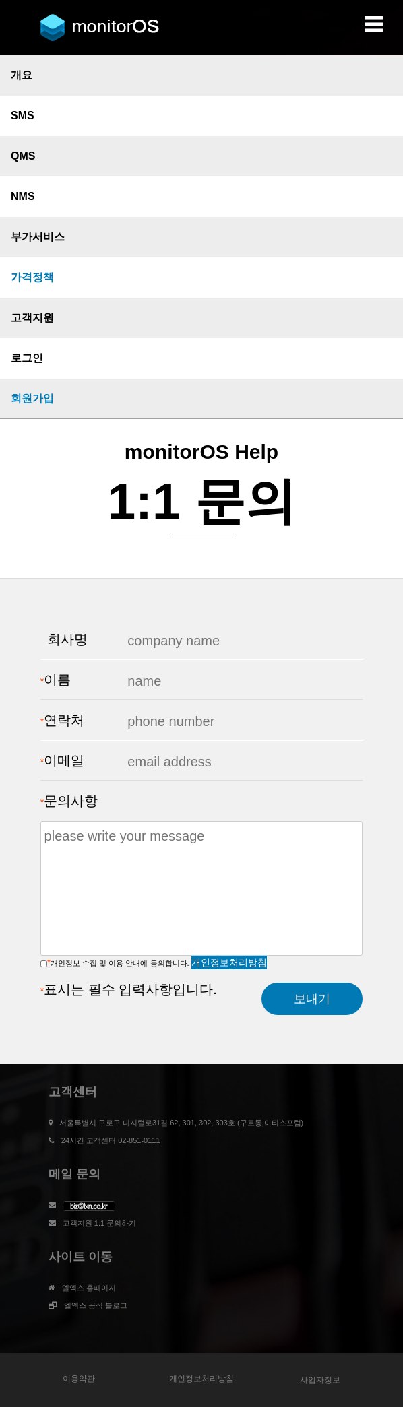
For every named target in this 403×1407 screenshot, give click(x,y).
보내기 (312, 999)
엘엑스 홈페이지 (89, 1288)
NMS (23, 196)
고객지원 (32, 317)
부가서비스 (38, 236)
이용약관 (79, 1378)
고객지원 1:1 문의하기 (99, 1223)
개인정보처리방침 (229, 962)
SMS (22, 115)
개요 (21, 75)
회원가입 (32, 398)
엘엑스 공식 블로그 (95, 1305)
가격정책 (32, 277)
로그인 (27, 358)
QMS (23, 156)
